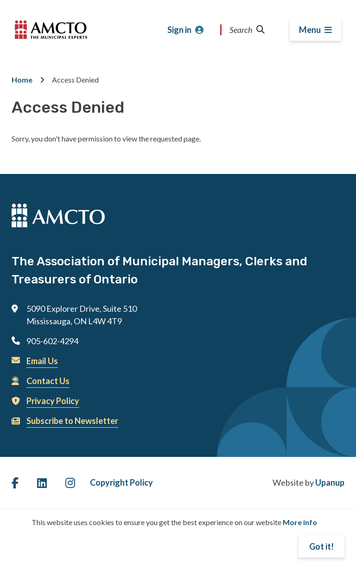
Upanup (329, 482)
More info (300, 522)
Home (22, 79)
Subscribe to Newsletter (72, 421)
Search (247, 30)
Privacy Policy (52, 401)
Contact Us (48, 381)
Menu (310, 30)
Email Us (42, 361)
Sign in (179, 30)
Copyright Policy (121, 482)
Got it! (321, 546)
